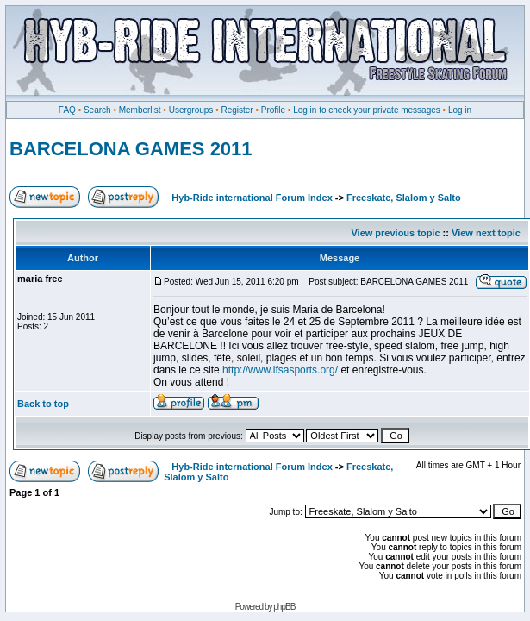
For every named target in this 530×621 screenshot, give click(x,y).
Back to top (43, 403)
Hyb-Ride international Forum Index (251, 197)
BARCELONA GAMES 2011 (131, 149)
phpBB (284, 607)
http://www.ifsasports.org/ (280, 370)
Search (97, 110)
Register (237, 110)
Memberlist (140, 110)
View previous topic (395, 233)
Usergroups (191, 110)
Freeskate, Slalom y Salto (403, 197)
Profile (273, 110)
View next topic (486, 233)
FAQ (67, 110)
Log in (459, 110)
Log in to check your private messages (366, 110)
